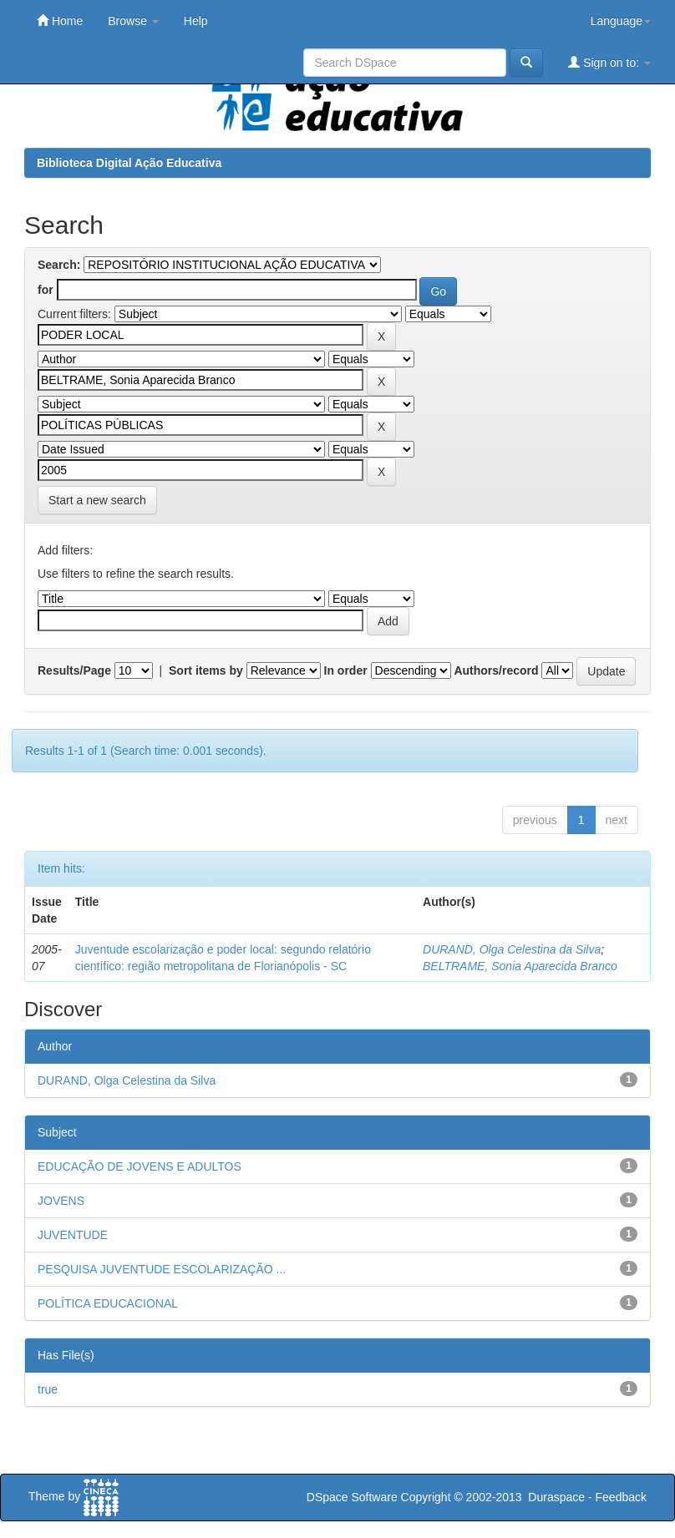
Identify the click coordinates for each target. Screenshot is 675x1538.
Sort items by (206, 670)
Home (60, 20)
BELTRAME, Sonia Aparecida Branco (520, 966)
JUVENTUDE (73, 1235)
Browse (133, 21)
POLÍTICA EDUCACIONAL (108, 1303)
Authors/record (496, 670)
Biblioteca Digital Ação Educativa (129, 162)
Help (196, 21)
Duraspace (556, 1497)
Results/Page (74, 670)
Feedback (621, 1497)
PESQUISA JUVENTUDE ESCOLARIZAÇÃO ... (162, 1269)
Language (621, 21)
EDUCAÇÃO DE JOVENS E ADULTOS (139, 1166)
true (48, 1389)
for (45, 289)
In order (346, 670)
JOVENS (61, 1200)
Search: (59, 264)
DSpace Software (352, 1497)
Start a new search (97, 500)
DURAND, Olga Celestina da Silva (512, 949)
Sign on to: (609, 62)
